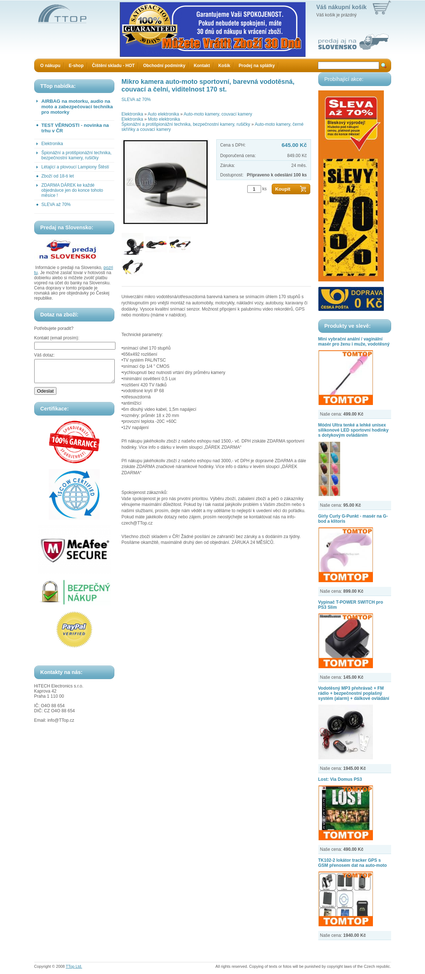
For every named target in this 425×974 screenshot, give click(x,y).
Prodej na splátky (257, 65)
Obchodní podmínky (164, 65)
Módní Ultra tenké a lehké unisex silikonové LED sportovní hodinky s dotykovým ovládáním (353, 430)
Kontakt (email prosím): (56, 337)
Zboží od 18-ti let (58, 176)
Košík (225, 65)
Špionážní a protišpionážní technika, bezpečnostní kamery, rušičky (77, 155)
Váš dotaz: (44, 355)
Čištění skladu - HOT (113, 65)
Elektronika (52, 143)
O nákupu (50, 65)
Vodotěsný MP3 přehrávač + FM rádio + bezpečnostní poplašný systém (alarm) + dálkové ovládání (353, 693)
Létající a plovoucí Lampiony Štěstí (75, 167)
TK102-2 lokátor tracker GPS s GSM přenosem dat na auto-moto (352, 863)
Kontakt (202, 65)
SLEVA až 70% (56, 204)
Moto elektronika (164, 119)
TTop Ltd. (74, 966)
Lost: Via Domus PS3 (340, 779)
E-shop (76, 65)
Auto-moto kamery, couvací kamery (218, 114)
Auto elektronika (163, 114)
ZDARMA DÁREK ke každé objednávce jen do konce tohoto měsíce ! (72, 190)
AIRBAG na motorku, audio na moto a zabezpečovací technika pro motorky (77, 106)
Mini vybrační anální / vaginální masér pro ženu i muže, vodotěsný (354, 341)
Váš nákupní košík (341, 7)
